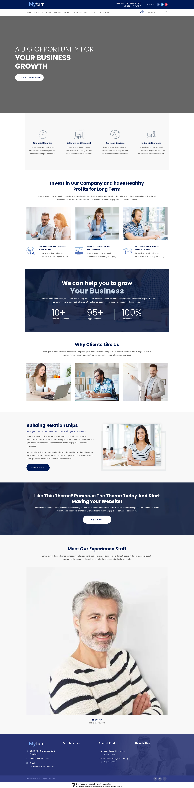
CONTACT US (103, 12)
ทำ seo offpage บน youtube (113, 751)
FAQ (93, 12)
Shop (66, 12)
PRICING (57, 12)
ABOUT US (38, 12)
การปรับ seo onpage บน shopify (114, 758)
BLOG (48, 12)
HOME (28, 12)
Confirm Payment (80, 12)
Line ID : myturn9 (132, 6)
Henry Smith (97, 720)
